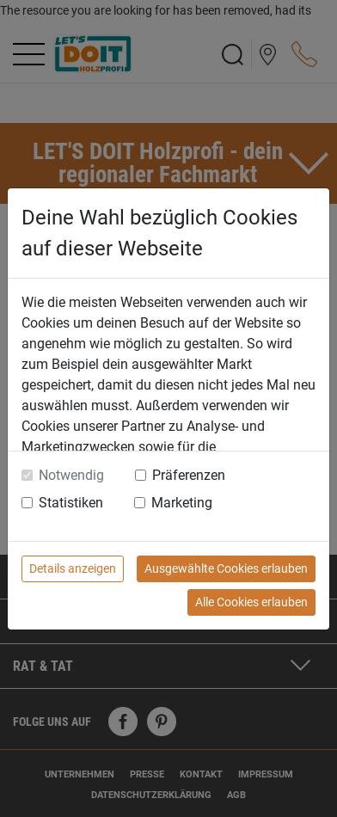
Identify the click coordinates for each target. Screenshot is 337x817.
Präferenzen (188, 475)
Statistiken (71, 502)
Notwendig (71, 475)
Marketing (181, 502)
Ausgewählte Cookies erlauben (226, 568)
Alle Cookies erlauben (251, 602)
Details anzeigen (72, 568)
